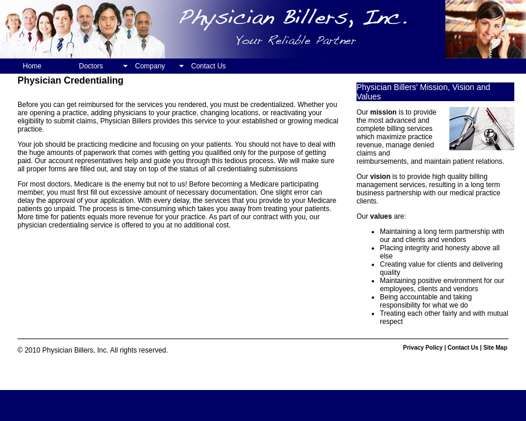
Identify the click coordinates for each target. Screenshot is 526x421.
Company (150, 66)
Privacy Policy (423, 347)
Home (32, 66)
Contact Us (208, 66)
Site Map (495, 347)
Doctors (91, 66)
